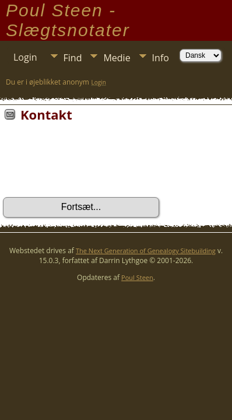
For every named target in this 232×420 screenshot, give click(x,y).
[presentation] (91, 163)
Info (160, 57)
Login (25, 57)
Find (73, 57)
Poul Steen (137, 277)
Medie (116, 57)
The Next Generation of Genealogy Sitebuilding (146, 250)
